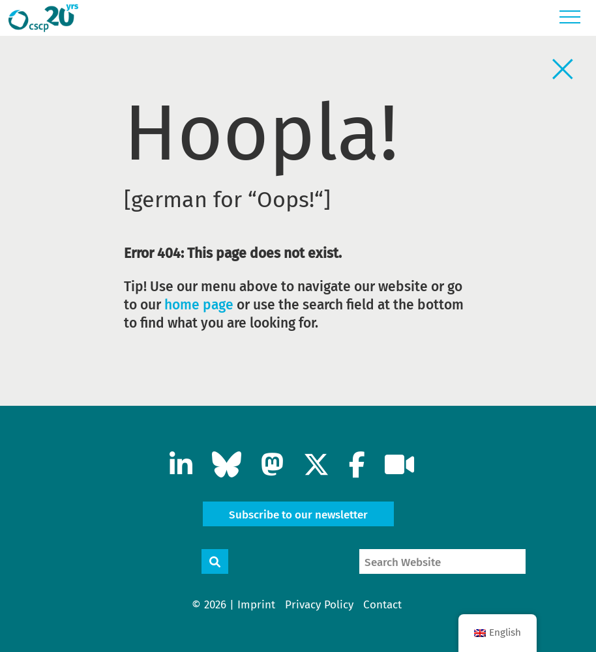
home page (198, 304)
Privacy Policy (319, 605)
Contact (382, 605)
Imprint (256, 605)
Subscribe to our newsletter (298, 515)
